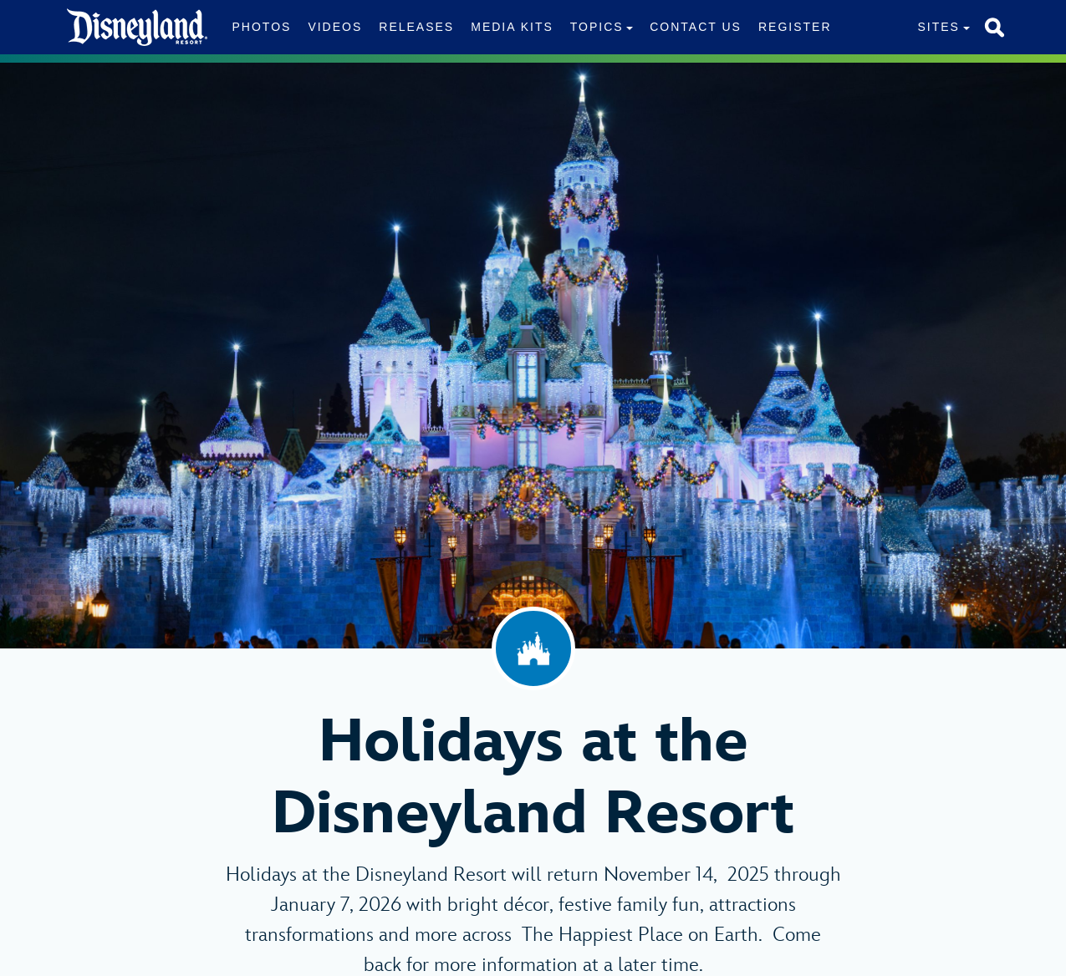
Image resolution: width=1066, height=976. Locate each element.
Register (795, 26)
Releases (416, 26)
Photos (262, 26)
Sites (938, 26)
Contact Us (696, 26)
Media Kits (512, 26)
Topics (597, 26)
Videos (335, 26)
